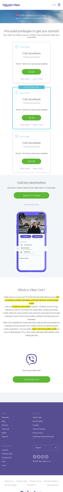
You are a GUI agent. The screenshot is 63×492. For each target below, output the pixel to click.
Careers (36, 425)
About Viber (37, 417)
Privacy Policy (38, 433)
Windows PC (6, 457)
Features (5, 417)
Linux (4, 465)
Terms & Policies (39, 429)
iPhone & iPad (7, 454)
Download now (31, 379)
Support (5, 436)
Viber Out (5, 429)
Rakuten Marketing (51, 481)
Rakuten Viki (9, 481)
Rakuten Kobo (22, 481)
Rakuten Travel (35, 481)
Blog (3, 421)
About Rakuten (52, 485)
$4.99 (32, 117)
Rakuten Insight (11, 485)
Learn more (38, 79)
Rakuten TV (31, 485)
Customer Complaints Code (43, 436)
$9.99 (32, 71)
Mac (3, 461)
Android (5, 450)
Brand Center (38, 421)
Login (54, 4)
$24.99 (31, 161)
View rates (24, 79)
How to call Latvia (31, 204)
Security (5, 425)
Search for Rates (31, 195)
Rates (4, 433)
